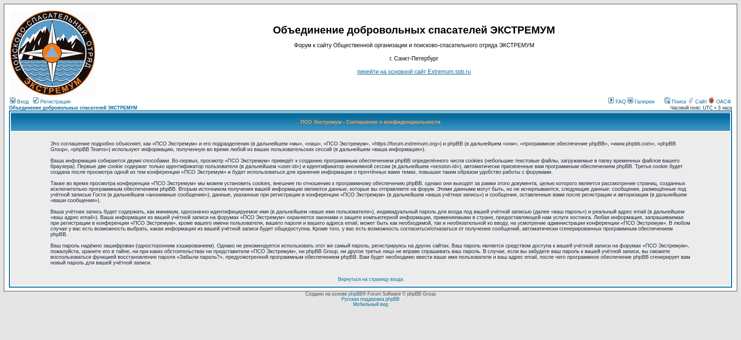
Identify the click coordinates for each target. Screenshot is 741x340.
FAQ (617, 101)
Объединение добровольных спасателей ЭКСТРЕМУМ (73, 107)
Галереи (641, 101)
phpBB (355, 294)
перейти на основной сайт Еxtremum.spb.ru (414, 71)
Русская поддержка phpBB (370, 299)
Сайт (698, 101)
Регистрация (51, 101)
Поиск (675, 101)
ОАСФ (720, 101)
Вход (19, 101)
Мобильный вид (370, 304)
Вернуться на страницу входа (370, 279)
